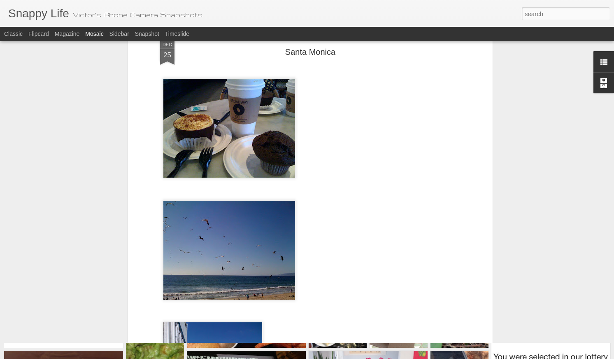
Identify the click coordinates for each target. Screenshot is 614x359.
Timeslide (177, 34)
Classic (13, 34)
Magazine (67, 34)
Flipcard (38, 34)
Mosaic (94, 34)
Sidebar (119, 34)
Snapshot (147, 34)
